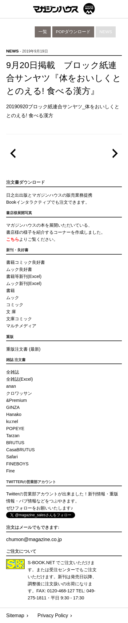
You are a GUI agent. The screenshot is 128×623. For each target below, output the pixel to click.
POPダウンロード (73, 31)
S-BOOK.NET (41, 562)
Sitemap (15, 615)
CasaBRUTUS (20, 449)
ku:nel (12, 421)
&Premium (16, 400)
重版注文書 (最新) (23, 349)
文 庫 (11, 311)
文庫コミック (19, 318)
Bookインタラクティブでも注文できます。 (48, 202)
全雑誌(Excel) (19, 379)
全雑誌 (12, 372)
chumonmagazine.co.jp (34, 539)
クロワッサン (19, 393)
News (105, 31)
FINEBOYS (17, 463)
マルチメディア (21, 325)
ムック (12, 297)
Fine (10, 470)
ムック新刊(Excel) (24, 283)
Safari (12, 456)
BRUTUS (15, 442)
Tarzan (12, 435)
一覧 (42, 31)
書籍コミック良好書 (25, 262)
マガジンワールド (64, 8)
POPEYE (15, 428)
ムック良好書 (19, 269)
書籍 (10, 290)
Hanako (14, 414)
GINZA (13, 407)
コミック (14, 304)
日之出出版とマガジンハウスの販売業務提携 (49, 195)
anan (11, 386)
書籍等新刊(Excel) (24, 276)
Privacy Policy (53, 615)
